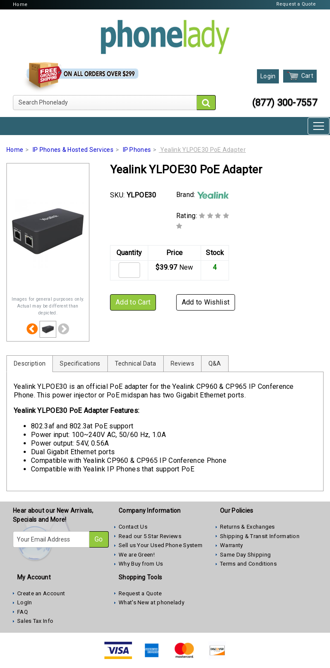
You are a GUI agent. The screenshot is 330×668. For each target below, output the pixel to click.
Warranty (231, 545)
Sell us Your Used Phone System (160, 545)
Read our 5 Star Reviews (150, 536)
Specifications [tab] (80, 363)
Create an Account (41, 593)
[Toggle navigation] (319, 126)
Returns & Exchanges (247, 526)
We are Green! (137, 554)
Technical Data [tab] (135, 363)
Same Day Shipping (245, 554)
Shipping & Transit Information (259, 536)
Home (20, 4)
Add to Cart (133, 302)
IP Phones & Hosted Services (73, 149)
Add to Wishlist (206, 302)
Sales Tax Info (35, 621)
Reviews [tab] (182, 363)
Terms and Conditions (248, 563)
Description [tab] (30, 363)
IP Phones (137, 149)
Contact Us (133, 526)
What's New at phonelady (151, 602)
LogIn (24, 602)
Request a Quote (296, 4)
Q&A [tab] (214, 363)
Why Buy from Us (141, 563)
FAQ (22, 612)
